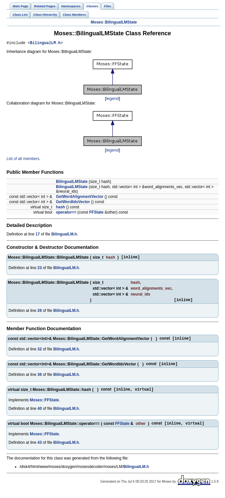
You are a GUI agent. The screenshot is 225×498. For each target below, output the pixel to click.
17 (38, 235)
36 (40, 379)
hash (60, 208)
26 (40, 313)
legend (112, 99)
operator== (66, 213)
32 (40, 352)
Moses (97, 22)
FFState (96, 213)
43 (40, 448)
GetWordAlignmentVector (79, 197)
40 (40, 413)
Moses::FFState (44, 405)
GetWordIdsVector (73, 203)
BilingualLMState (121, 22)
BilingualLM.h (45, 43)
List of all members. (23, 159)
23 (40, 269)
